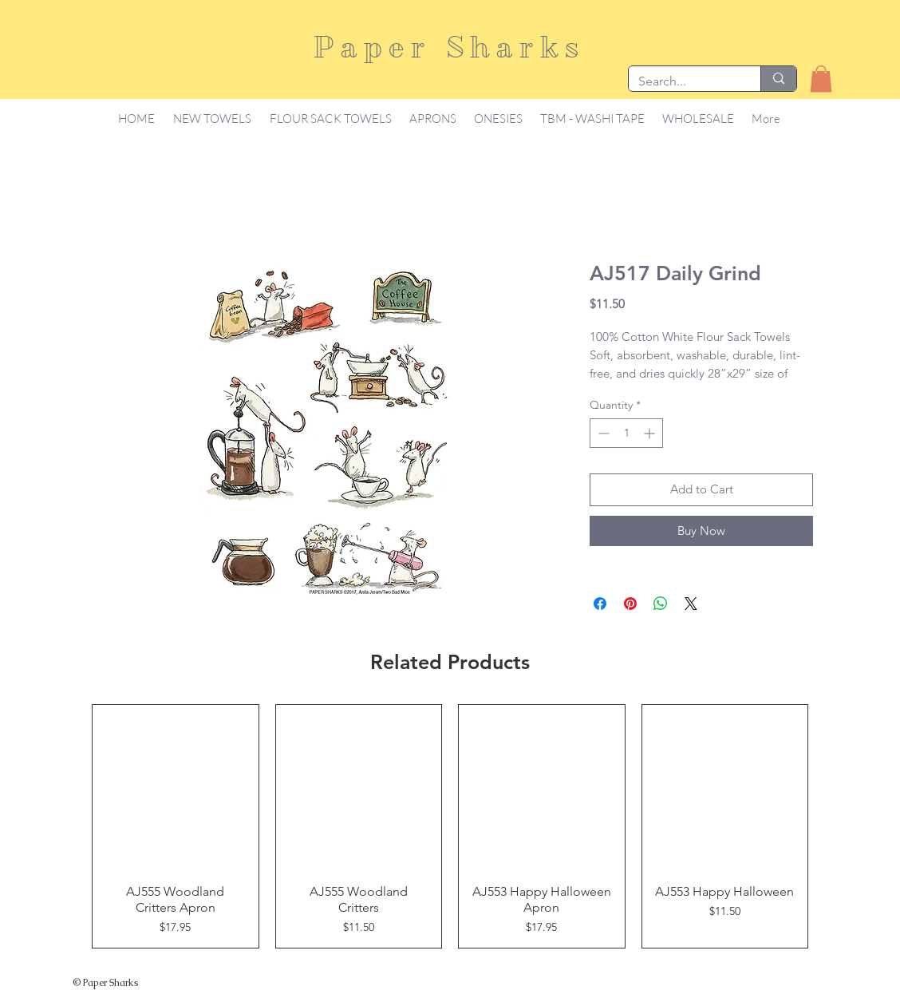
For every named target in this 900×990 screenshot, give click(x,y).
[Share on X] (691, 603)
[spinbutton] (626, 433)
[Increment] (651, 433)
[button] (821, 78)
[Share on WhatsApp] (660, 603)
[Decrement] (602, 433)
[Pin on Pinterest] (630, 603)
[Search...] (682, 81)
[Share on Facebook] (600, 603)
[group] (450, 826)
